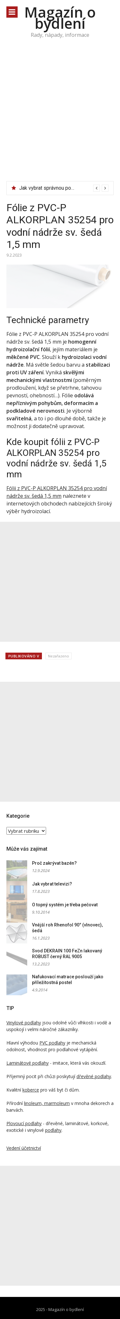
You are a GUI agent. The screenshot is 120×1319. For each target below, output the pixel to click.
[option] (63, 188)
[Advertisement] (60, 118)
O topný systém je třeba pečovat (65, 904)
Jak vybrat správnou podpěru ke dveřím (63, 188)
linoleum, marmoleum (47, 1103)
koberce (30, 1090)
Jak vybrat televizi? (52, 883)
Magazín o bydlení (60, 17)
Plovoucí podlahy (24, 1123)
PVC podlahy (52, 1043)
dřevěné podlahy (93, 1076)
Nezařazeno (58, 656)
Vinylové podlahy (23, 1023)
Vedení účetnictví (23, 1148)
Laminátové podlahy (27, 1063)
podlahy (53, 1130)
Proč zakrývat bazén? (54, 863)
